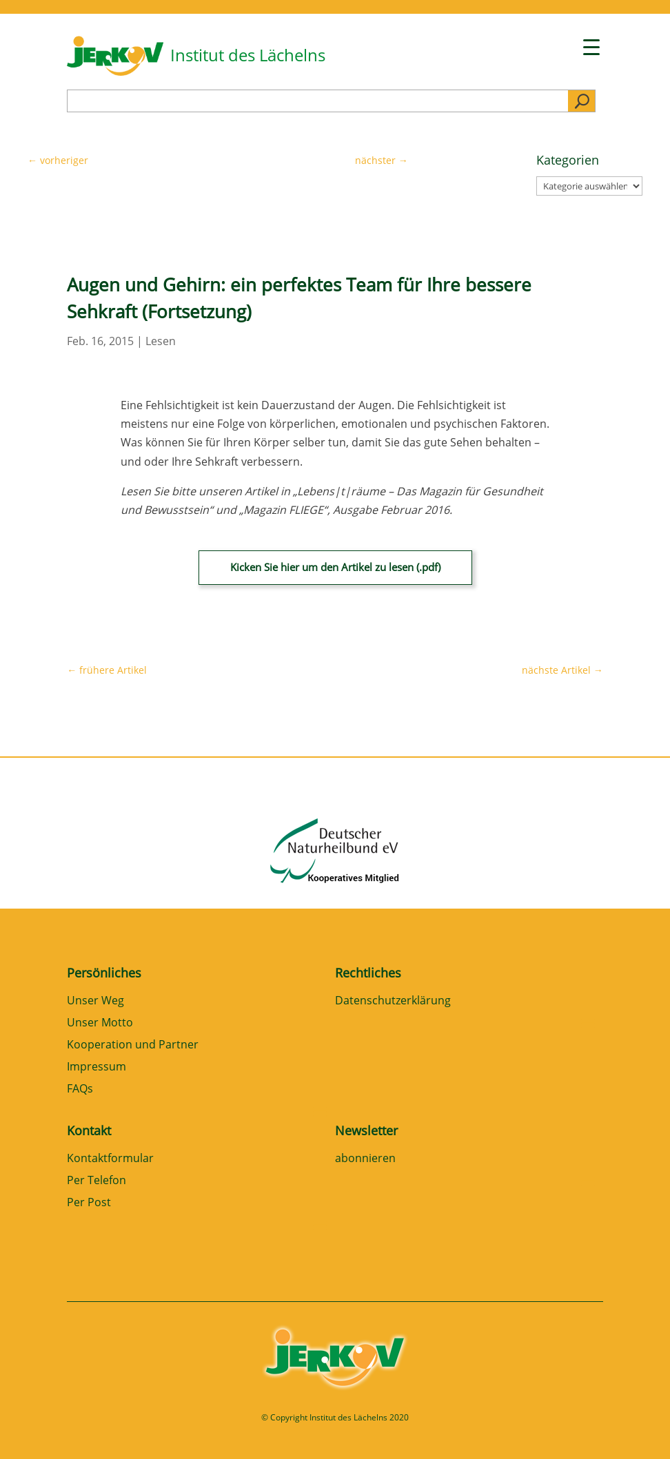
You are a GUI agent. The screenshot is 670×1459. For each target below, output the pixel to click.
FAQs (80, 1089)
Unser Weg (95, 1001)
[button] (30, 1428)
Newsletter (366, 1130)
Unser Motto (100, 1023)
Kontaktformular (110, 1159)
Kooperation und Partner (133, 1045)
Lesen (160, 341)
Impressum (96, 1067)
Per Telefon (96, 1181)
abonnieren (365, 1159)
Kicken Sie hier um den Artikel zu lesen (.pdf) (335, 567)
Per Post (89, 1203)
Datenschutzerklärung (393, 1001)
